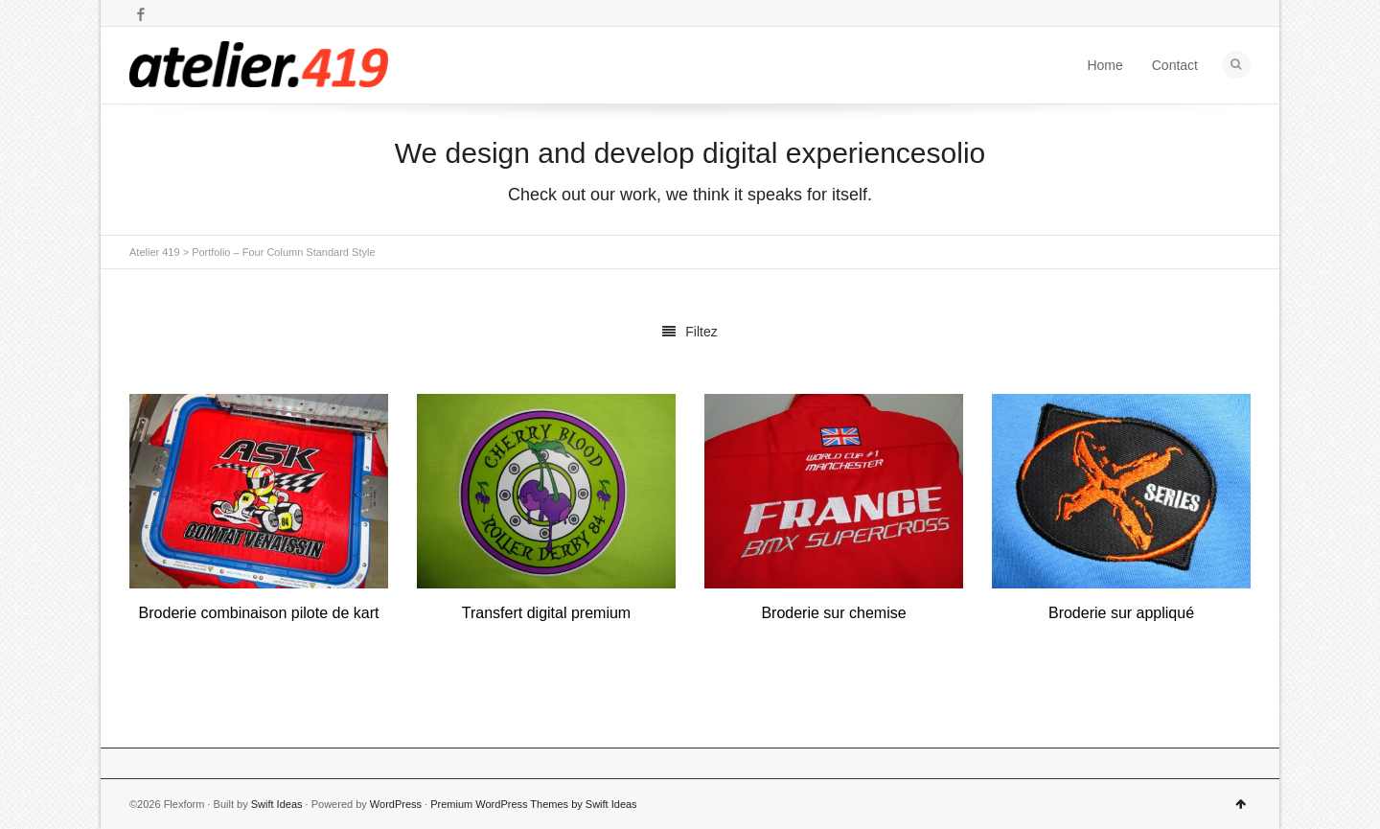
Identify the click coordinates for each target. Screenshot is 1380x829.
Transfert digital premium (546, 613)
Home (1104, 65)
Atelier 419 (154, 252)
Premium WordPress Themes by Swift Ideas (533, 804)
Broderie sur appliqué (1121, 613)
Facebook (140, 14)
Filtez (689, 331)
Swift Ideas (277, 804)
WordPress (396, 804)
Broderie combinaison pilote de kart (259, 613)
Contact (1175, 65)
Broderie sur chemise (833, 613)
